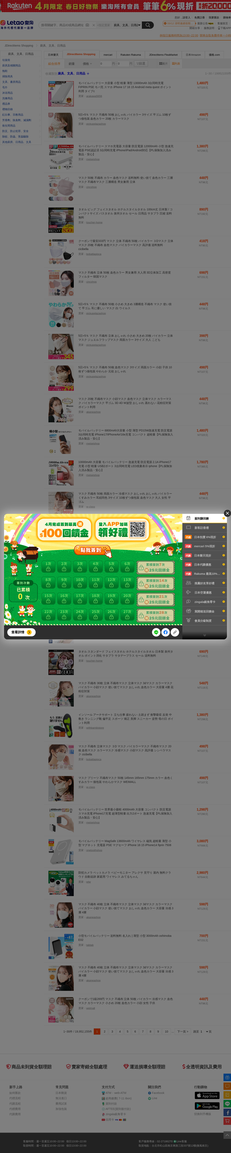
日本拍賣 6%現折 (205, 537)
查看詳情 (17, 632)
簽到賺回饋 (205, 518)
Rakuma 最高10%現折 (205, 574)
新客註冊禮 (205, 527)
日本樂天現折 (205, 555)
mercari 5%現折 (205, 546)
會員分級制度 (205, 620)
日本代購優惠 (205, 564)
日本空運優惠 (205, 592)
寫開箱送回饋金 (205, 611)
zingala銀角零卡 (205, 601)
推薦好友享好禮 (205, 583)
